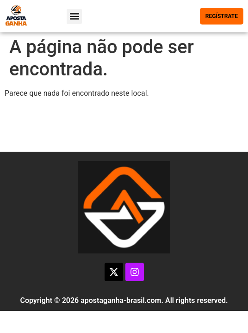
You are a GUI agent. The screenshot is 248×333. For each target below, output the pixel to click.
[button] (74, 16)
